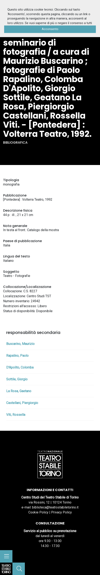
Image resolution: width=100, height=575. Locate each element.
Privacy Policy (61, 512)
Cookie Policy (38, 512)
